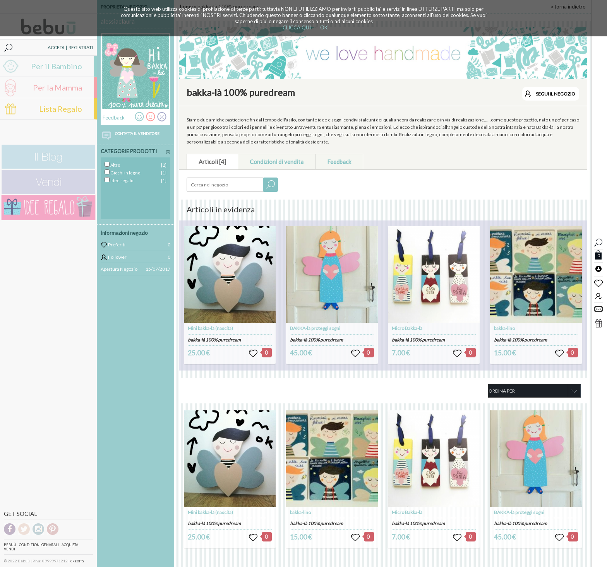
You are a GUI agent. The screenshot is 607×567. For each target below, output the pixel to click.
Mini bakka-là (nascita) (210, 328)
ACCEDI (56, 47)
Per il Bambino (56, 66)
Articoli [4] (212, 161)
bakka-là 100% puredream (214, 340)
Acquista (70, 545)
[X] (168, 151)
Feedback (339, 161)
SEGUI (555, 94)
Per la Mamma (57, 87)
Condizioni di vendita (277, 161)
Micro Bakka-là (407, 328)
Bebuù (10, 545)
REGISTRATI (81, 47)
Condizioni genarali (39, 545)
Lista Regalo (60, 108)
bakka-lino (504, 328)
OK (324, 27)
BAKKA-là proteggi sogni (315, 328)
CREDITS (77, 561)
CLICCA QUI (297, 27)
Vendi (9, 549)
